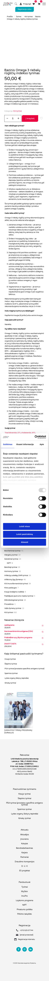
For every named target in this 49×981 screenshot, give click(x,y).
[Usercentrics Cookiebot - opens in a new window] (35, 437)
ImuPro (24, 896)
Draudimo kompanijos (24, 862)
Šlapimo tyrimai (11, 664)
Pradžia (10, 16)
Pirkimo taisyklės (24, 914)
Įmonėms (24, 839)
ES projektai (24, 871)
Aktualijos (24, 834)
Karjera (24, 853)
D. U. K (24, 866)
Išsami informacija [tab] (25, 444)
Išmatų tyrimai (10, 683)
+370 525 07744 (26, 930)
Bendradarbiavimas (24, 848)
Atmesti (24, 542)
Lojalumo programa (24, 900)
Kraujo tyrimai (10, 659)
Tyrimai (18, 16)
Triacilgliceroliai (11, 433)
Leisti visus (24, 526)
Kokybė (24, 844)
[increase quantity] (18, 118)
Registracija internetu (26, 939)
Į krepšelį (30, 118)
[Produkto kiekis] (12, 118)
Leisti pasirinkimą (24, 534)
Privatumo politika (24, 909)
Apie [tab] (42, 444)
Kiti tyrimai (29, 16)
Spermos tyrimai (11, 673)
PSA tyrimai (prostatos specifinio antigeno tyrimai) (24, 669)
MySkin (24, 891)
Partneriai (24, 857)
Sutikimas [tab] (7, 444)
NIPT (24, 905)
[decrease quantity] (7, 118)
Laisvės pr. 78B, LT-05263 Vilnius (24, 761)
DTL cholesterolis (24, 433)
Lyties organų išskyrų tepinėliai (17, 678)
